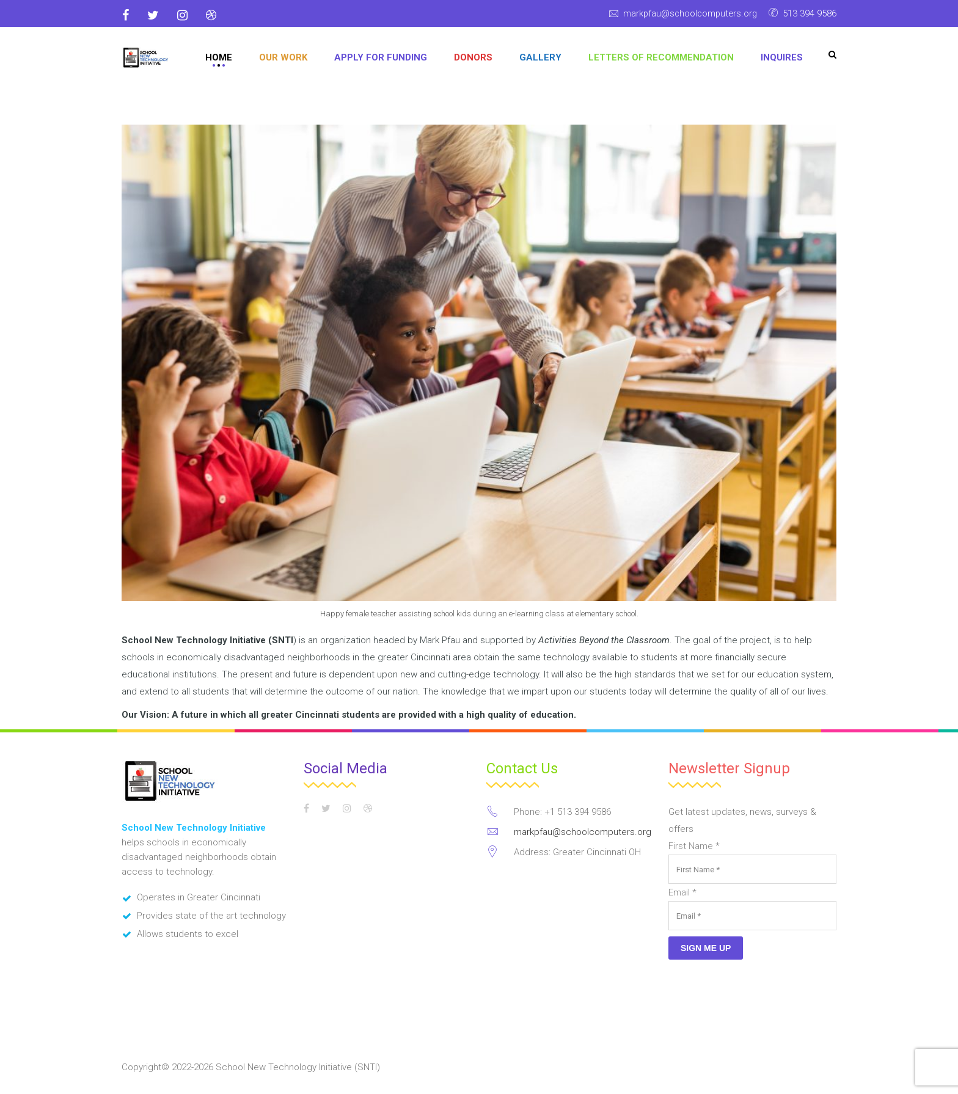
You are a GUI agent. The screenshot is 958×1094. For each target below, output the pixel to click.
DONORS (473, 57)
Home (218, 57)
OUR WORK (283, 57)
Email (682, 892)
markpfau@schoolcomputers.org (688, 13)
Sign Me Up (706, 948)
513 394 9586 (809, 13)
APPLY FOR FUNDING (380, 57)
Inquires (782, 57)
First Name (694, 846)
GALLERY (540, 57)
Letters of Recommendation (661, 57)
